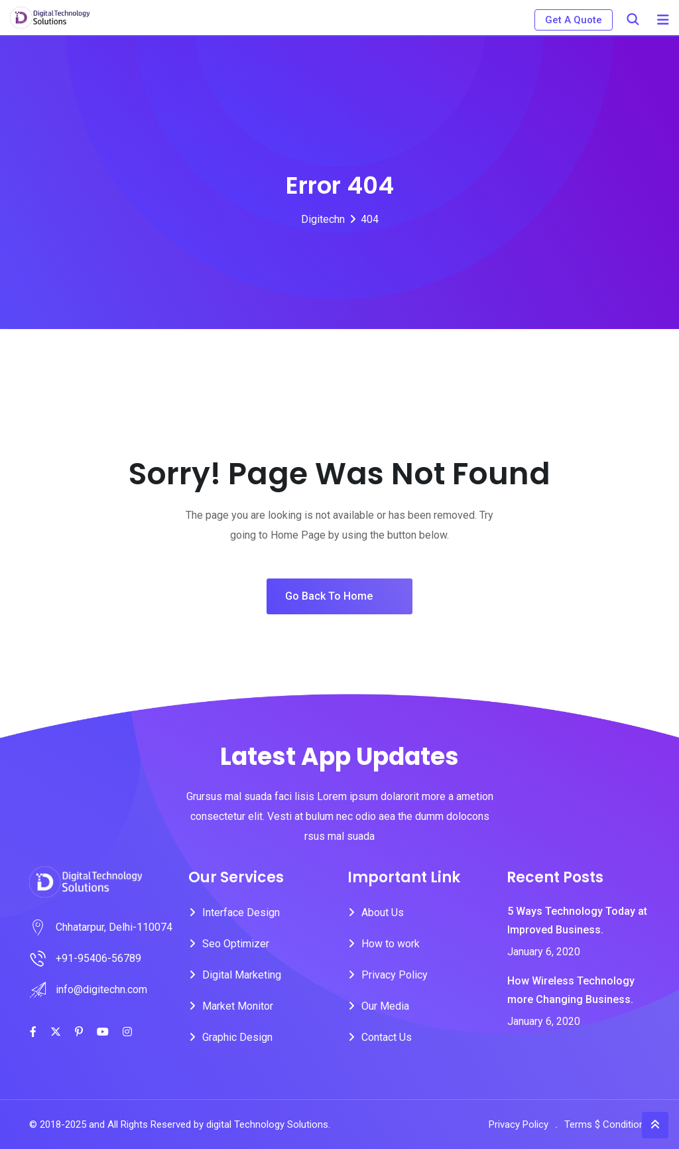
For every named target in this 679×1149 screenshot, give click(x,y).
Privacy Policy (394, 975)
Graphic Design (237, 1037)
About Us (382, 912)
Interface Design (241, 912)
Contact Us (386, 1037)
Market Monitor (237, 1006)
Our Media (385, 1006)
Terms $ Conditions (607, 1124)
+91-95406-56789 (98, 958)
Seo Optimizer (235, 943)
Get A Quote (573, 20)
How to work (390, 943)
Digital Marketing (241, 975)
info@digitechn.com (101, 989)
